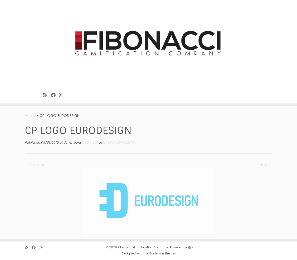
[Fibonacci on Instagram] (63, 95)
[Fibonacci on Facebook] (55, 95)
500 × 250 (89, 142)
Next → (266, 164)
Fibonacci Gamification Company (143, 247)
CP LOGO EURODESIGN (119, 142)
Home (30, 115)
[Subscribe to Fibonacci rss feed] (47, 95)
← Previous (35, 164)
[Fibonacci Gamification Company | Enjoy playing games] (148, 44)
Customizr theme (161, 253)
